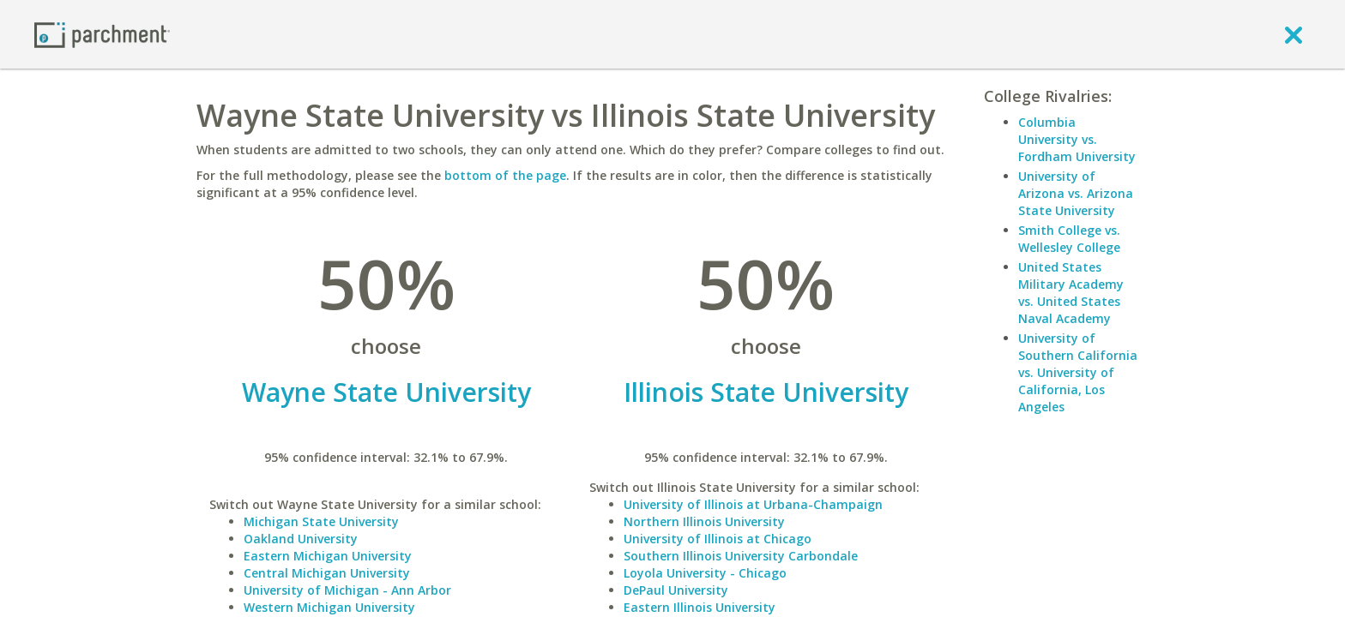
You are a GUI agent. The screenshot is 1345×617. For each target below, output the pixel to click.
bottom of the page (505, 175)
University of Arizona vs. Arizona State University (1075, 193)
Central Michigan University (327, 573)
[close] (1293, 34)
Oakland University (301, 538)
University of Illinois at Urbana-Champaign (753, 504)
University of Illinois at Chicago (717, 538)
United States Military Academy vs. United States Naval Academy (1071, 292)
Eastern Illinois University (699, 607)
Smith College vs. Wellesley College (1069, 238)
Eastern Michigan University (328, 556)
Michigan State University (321, 521)
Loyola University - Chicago (705, 573)
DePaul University (676, 590)
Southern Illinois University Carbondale (741, 556)
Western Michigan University (329, 607)
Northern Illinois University (704, 521)
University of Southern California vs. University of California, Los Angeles (1077, 372)
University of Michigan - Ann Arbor (347, 590)
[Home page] (102, 34)
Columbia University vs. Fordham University (1077, 139)
